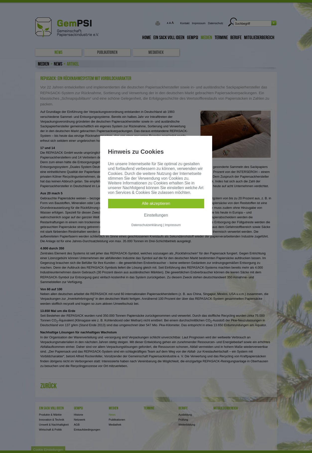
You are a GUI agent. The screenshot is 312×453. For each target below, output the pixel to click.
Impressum (173, 225)
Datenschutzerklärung (146, 225)
